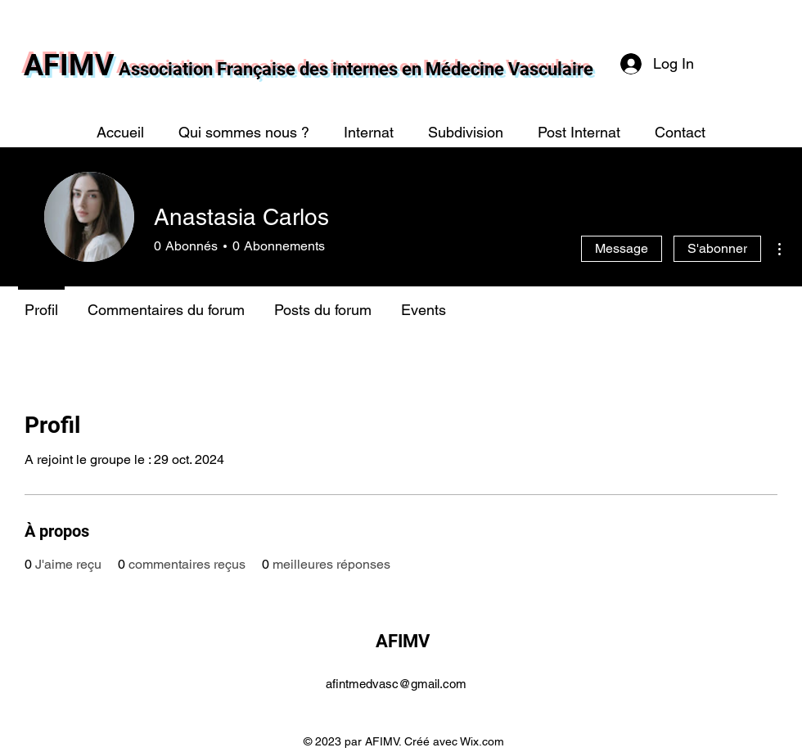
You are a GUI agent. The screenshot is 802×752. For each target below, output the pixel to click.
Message (621, 248)
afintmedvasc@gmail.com (396, 684)
